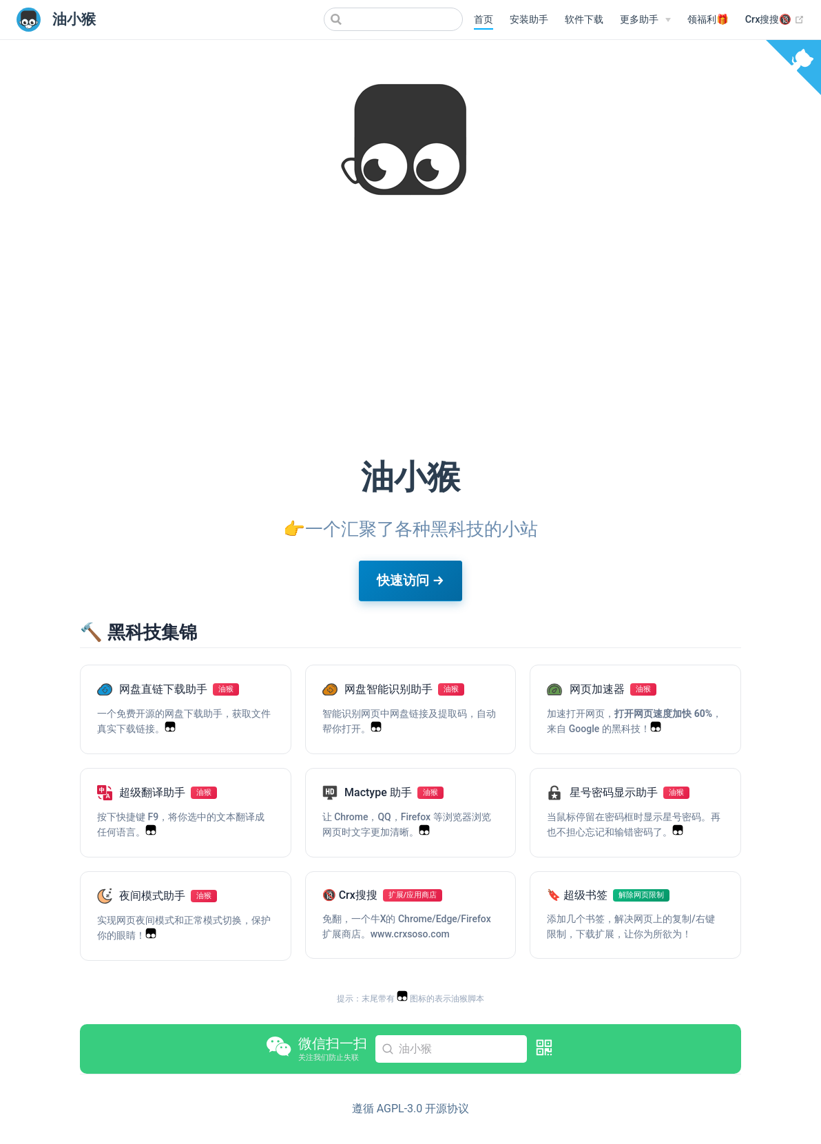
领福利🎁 (708, 19)
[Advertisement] (410, 340)
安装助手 (529, 19)
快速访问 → (410, 580)
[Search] (393, 19)
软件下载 (584, 19)
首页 (483, 19)
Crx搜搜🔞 (774, 20)
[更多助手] (645, 20)
